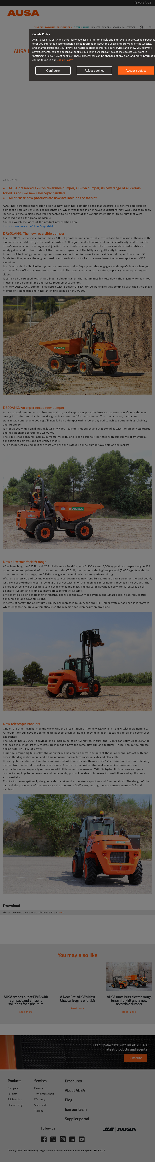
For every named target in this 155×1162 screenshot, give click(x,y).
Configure (53, 70)
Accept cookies (136, 70)
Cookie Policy (65, 60)
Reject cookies (94, 70)
